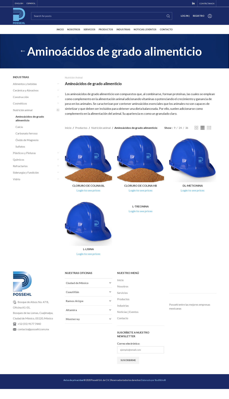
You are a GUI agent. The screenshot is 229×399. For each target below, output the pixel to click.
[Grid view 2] (196, 127)
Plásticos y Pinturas (24, 152)
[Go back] (23, 51)
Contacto (122, 318)
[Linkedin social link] (193, 3)
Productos (81, 127)
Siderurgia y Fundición (26, 172)
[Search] (101, 16)
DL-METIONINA (193, 185)
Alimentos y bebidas (25, 83)
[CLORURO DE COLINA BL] (88, 158)
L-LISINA (88, 249)
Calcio (19, 126)
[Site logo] (19, 15)
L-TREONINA (140, 206)
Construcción (21, 97)
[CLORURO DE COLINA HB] (140, 158)
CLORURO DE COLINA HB (140, 185)
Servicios (122, 292)
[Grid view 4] (209, 127)
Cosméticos (20, 103)
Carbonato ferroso (27, 133)
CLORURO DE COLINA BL (88, 185)
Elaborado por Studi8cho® (153, 380)
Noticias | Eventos (127, 311)
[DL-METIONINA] (192, 158)
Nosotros (122, 286)
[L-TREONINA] (140, 201)
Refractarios (20, 166)
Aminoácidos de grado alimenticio (30, 118)
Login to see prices (88, 190)
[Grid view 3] (202, 127)
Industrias (123, 305)
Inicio (68, 127)
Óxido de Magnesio (27, 140)
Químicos (18, 159)
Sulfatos (20, 146)
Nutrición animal (22, 110)
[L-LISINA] (88, 222)
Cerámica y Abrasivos (26, 90)
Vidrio (16, 179)
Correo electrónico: (128, 343)
